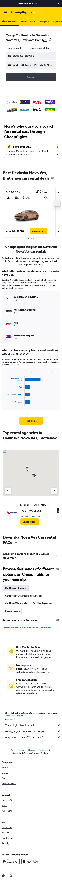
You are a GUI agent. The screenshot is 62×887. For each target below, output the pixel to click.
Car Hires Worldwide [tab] (16, 603)
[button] (58, 3)
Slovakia (31, 750)
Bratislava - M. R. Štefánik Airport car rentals (27, 627)
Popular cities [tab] (12, 611)
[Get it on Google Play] (11, 861)
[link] (31, 421)
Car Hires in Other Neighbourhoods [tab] (23, 595)
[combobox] (16, 48)
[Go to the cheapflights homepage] (23, 12)
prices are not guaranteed (15, 715)
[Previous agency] (8, 491)
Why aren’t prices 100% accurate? (32, 737)
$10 (44, 40)
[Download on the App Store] (30, 861)
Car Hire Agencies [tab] (42, 603)
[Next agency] (54, 491)
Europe (21, 750)
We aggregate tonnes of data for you (32, 731)
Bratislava (43, 750)
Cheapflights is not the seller (32, 725)
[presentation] (50, 39)
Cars (12, 750)
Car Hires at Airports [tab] (15, 588)
